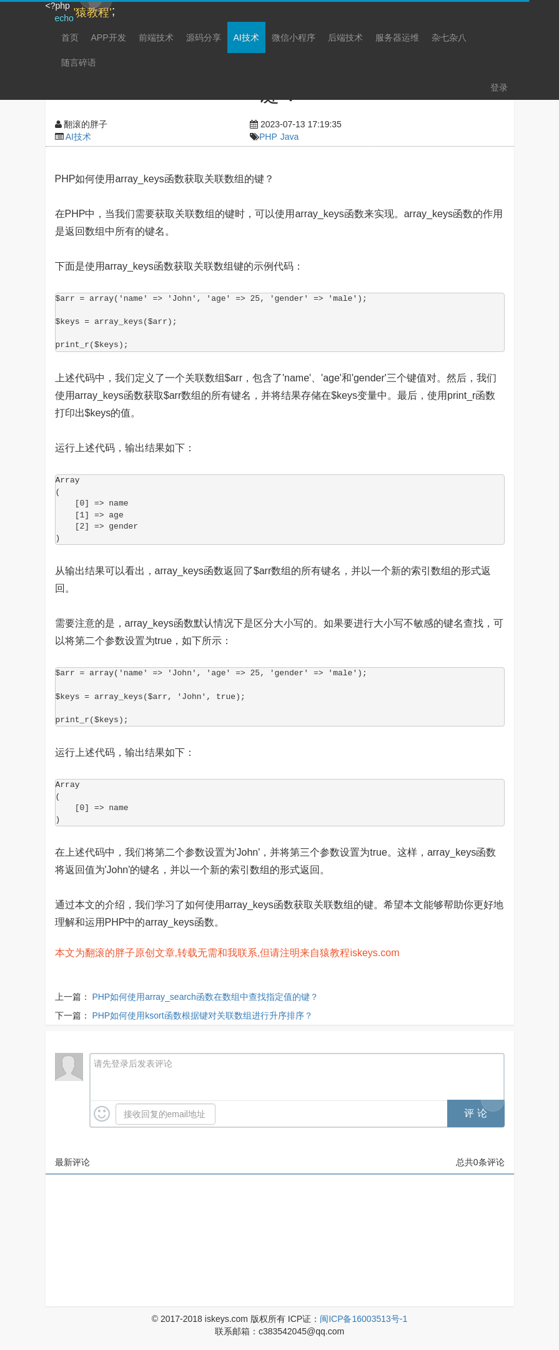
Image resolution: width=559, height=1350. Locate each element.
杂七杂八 (449, 37)
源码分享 (203, 37)
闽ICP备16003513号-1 (363, 1319)
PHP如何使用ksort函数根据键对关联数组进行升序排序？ (202, 1015)
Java (289, 137)
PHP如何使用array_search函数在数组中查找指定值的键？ (205, 997)
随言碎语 (78, 62)
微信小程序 (293, 37)
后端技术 (345, 37)
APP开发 (108, 37)
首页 (70, 37)
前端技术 (156, 37)
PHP (268, 137)
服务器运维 (397, 37)
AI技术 (246, 37)
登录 (499, 87)
